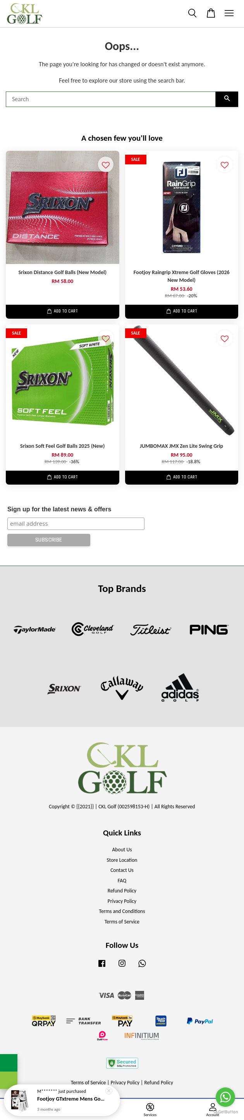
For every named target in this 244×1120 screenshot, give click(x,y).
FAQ (122, 880)
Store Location (122, 860)
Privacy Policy (122, 901)
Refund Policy (122, 890)
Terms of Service (122, 921)
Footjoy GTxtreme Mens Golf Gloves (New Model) (71, 1098)
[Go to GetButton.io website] (225, 1112)
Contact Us (122, 870)
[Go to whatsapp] (225, 1097)
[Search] (111, 99)
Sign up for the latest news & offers (59, 509)
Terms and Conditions (122, 911)
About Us (122, 849)
